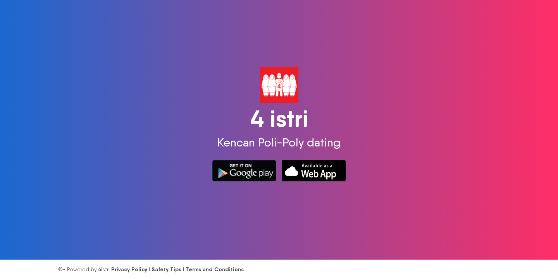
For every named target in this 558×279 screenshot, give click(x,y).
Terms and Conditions (215, 269)
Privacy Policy (129, 269)
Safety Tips (166, 269)
